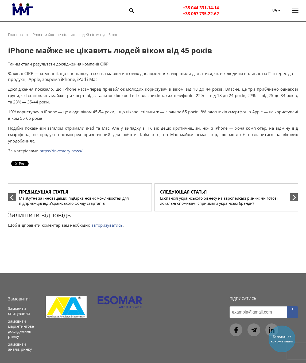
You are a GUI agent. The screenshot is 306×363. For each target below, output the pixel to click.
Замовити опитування (19, 311)
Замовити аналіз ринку (20, 347)
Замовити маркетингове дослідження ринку (21, 329)
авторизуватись (107, 225)
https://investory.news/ (61, 150)
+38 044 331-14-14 (201, 8)
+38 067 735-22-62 (201, 14)
